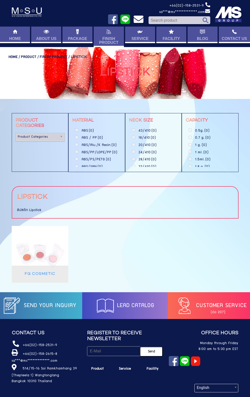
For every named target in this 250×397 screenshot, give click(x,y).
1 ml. (202, 152)
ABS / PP (92, 137)
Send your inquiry (39, 305)
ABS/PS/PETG (96, 159)
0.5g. (202, 130)
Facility (153, 369)
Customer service (211, 305)
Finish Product (53, 57)
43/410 (148, 130)
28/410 (148, 159)
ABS (88, 130)
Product (28, 57)
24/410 (148, 152)
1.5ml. (203, 159)
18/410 (147, 137)
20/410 (148, 145)
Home (13, 57)
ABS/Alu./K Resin (99, 145)
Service (125, 369)
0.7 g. (203, 137)
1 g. (201, 145)
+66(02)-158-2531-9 (189, 5)
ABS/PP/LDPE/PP (100, 152)
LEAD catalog (125, 305)
